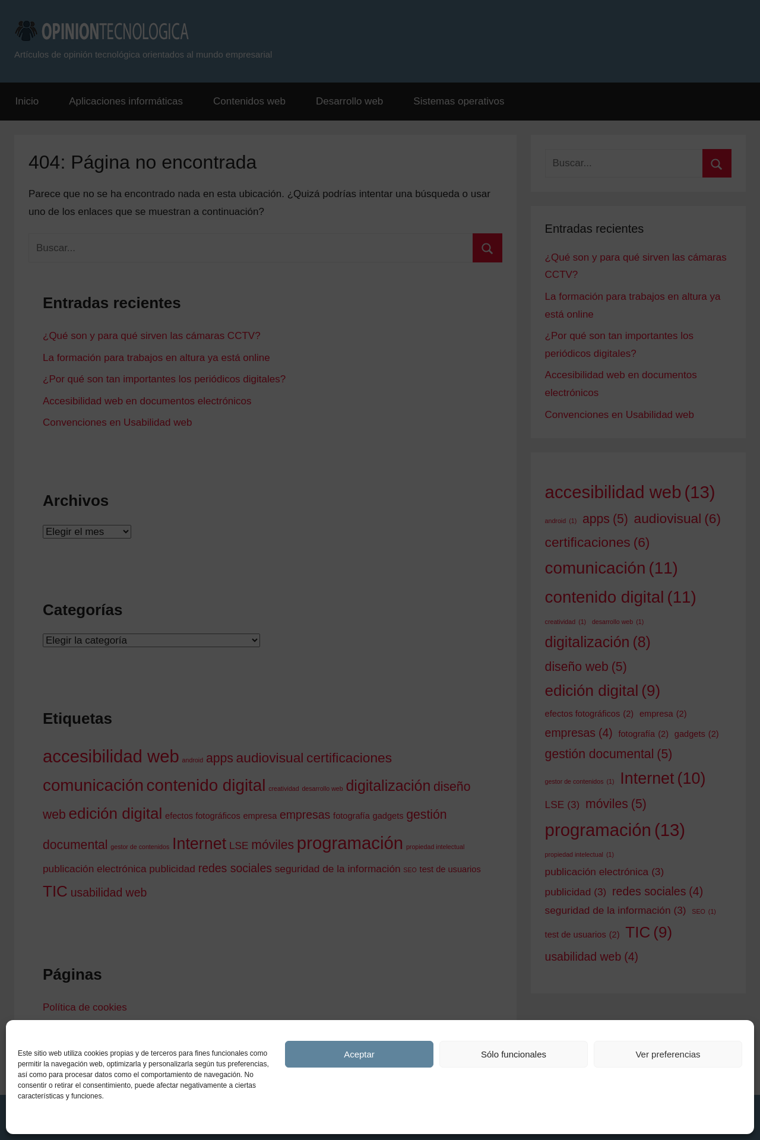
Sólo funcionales (513, 1054)
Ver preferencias (667, 1054)
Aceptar (359, 1054)
